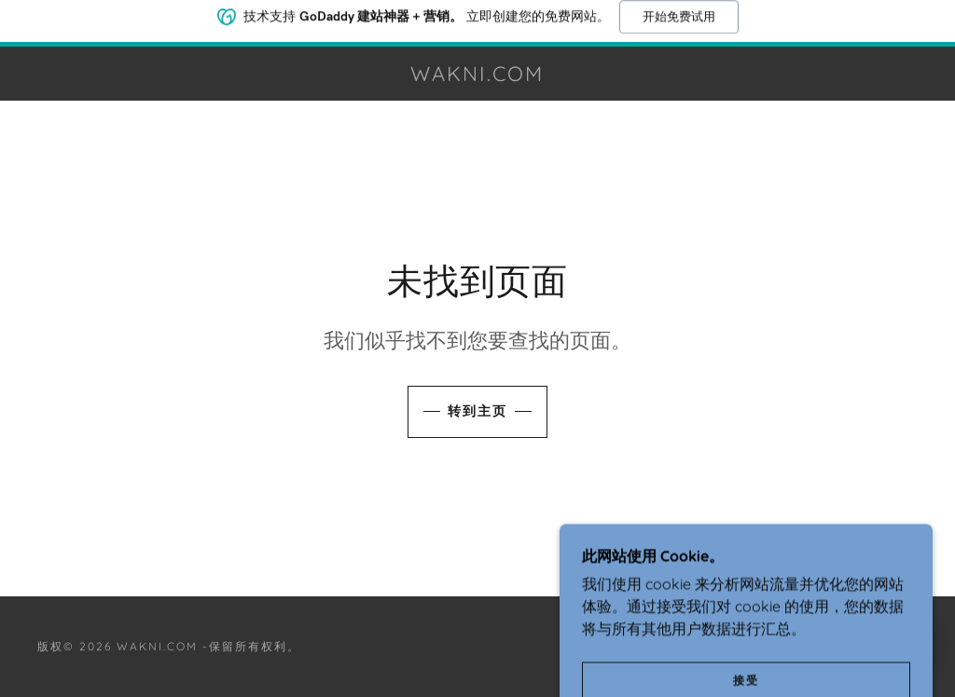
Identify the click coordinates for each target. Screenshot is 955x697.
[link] (478, 75)
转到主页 (477, 411)
